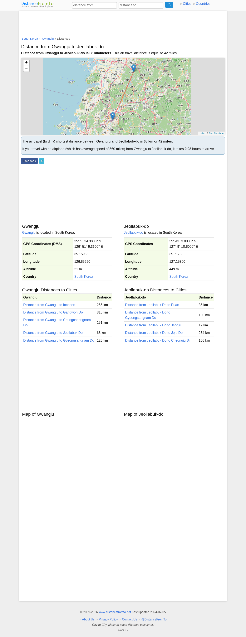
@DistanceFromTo (154, 619)
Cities (187, 4)
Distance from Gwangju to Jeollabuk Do (53, 333)
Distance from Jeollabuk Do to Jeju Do (154, 333)
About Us (88, 619)
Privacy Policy (108, 619)
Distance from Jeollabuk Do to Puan (152, 305)
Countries (203, 4)
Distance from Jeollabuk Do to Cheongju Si (157, 340)
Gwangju (28, 232)
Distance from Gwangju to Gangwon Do (53, 312)
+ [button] (26, 63)
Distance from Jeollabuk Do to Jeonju (153, 325)
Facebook (29, 161)
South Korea (83, 276)
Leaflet (202, 133)
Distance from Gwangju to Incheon (49, 305)
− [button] (26, 69)
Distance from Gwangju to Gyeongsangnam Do (58, 340)
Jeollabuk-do (133, 232)
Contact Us (129, 619)
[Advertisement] (123, 22)
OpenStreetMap (216, 133)
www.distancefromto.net (115, 612)
